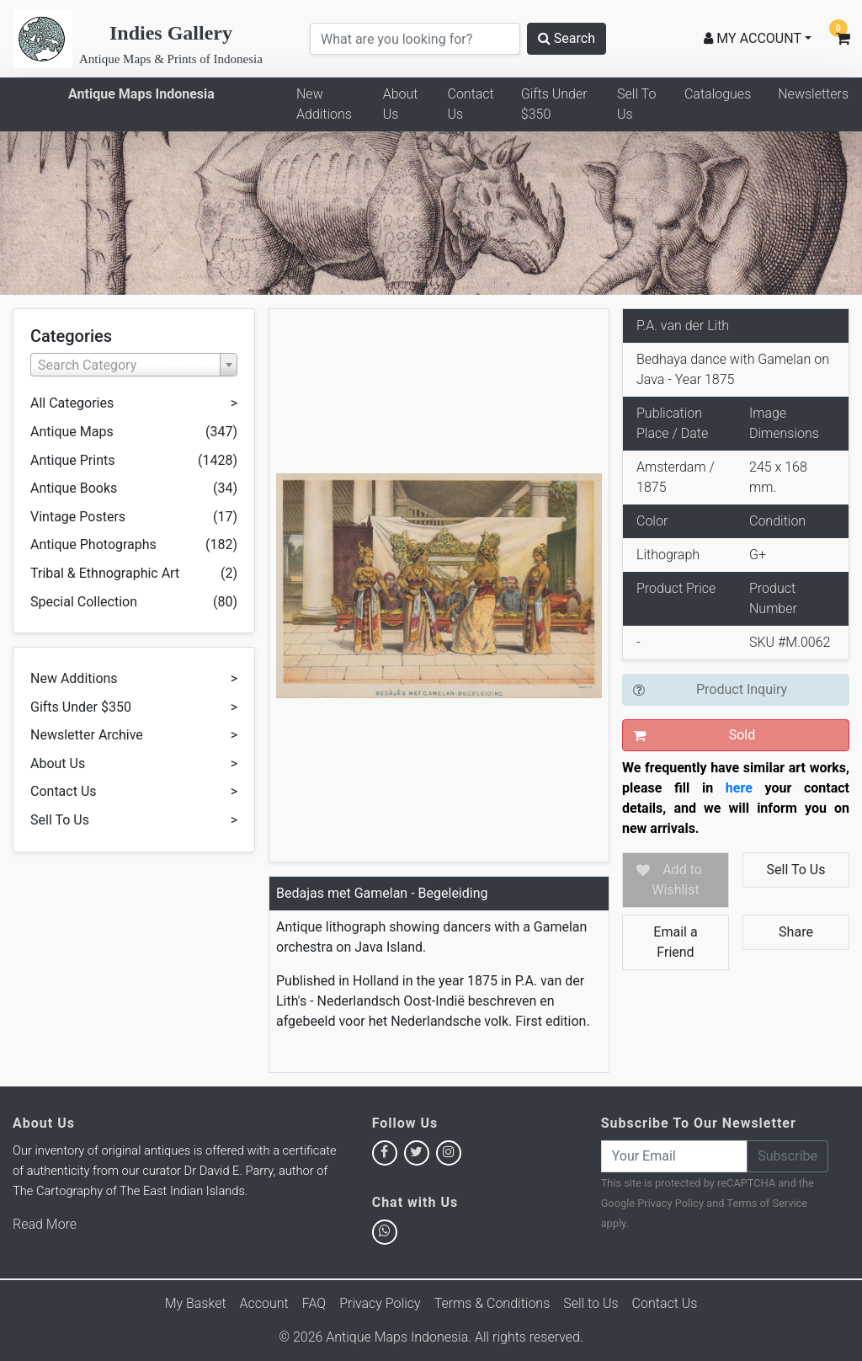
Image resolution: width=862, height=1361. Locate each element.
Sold (742, 735)
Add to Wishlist (677, 880)
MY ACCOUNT (752, 38)
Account (264, 1303)
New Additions (324, 104)
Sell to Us (590, 1303)
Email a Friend (675, 942)
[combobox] (133, 364)
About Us (400, 104)
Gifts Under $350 (554, 104)
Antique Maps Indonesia (141, 94)
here (739, 788)
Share (796, 932)
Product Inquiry (741, 689)
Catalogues (717, 94)
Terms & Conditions (492, 1303)
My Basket (195, 1303)
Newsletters (813, 94)
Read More (45, 1224)
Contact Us (470, 104)
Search (566, 38)
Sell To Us (636, 104)
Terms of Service (766, 1203)
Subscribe (787, 1156)
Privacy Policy (670, 1203)
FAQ (314, 1303)
